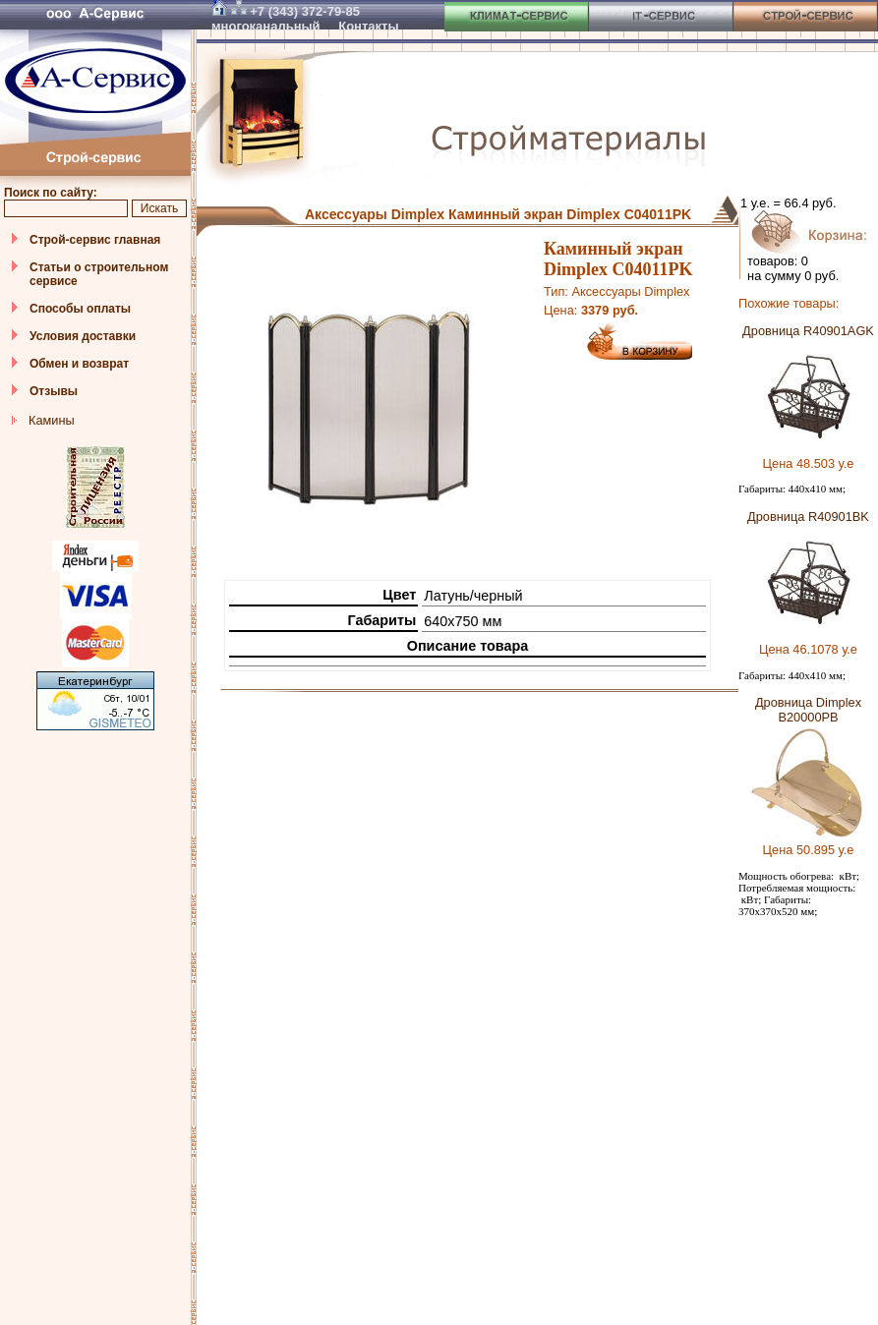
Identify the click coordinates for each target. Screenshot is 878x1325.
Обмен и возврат (79, 364)
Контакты (368, 26)
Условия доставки (82, 336)
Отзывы (53, 391)
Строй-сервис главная (94, 240)
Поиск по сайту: (50, 193)
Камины (52, 420)
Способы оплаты (80, 309)
